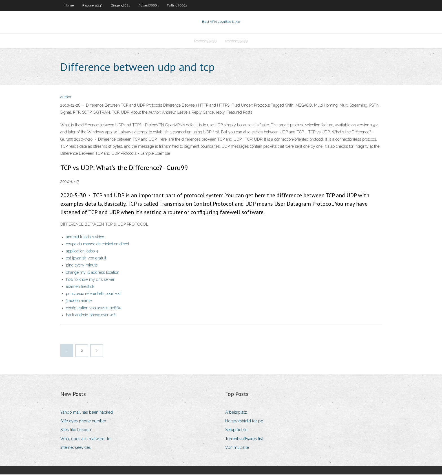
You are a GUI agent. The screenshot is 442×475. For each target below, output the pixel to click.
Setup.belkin (236, 430)
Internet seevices (75, 448)
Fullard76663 (148, 5)
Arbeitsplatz (236, 413)
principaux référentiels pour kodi (93, 294)
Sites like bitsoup (75, 430)
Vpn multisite (237, 448)
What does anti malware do (85, 439)
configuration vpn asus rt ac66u (93, 308)
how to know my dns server (90, 280)
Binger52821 (120, 5)
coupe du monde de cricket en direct (97, 244)
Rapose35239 (92, 5)
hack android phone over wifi (91, 315)
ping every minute (82, 266)
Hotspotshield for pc (244, 421)
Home (69, 5)
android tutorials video (85, 237)
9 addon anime (79, 301)
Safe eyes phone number (83, 421)
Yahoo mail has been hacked (86, 413)
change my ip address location (92, 273)
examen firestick (80, 287)
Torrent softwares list (244, 439)
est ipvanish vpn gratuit (86, 258)
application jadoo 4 (82, 251)
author (65, 98)
